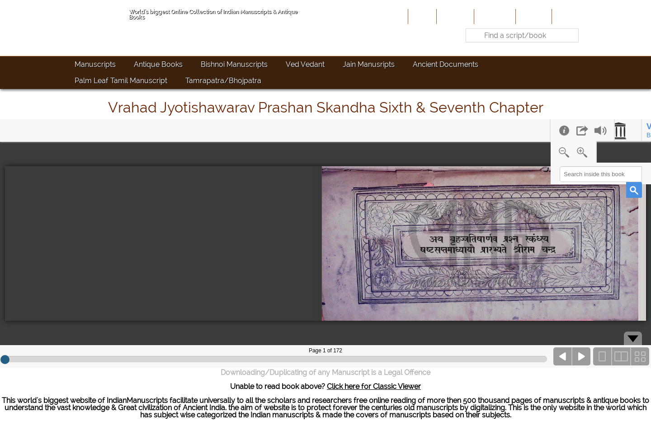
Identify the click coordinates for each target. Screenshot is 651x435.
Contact (568, 16)
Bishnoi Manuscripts (234, 64)
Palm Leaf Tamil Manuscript (121, 80)
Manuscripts (95, 64)
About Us (454, 16)
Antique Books (158, 64)
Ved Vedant (305, 64)
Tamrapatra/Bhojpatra (223, 80)
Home (421, 16)
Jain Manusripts (369, 64)
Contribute (494, 16)
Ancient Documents (445, 64)
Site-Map (532, 16)
